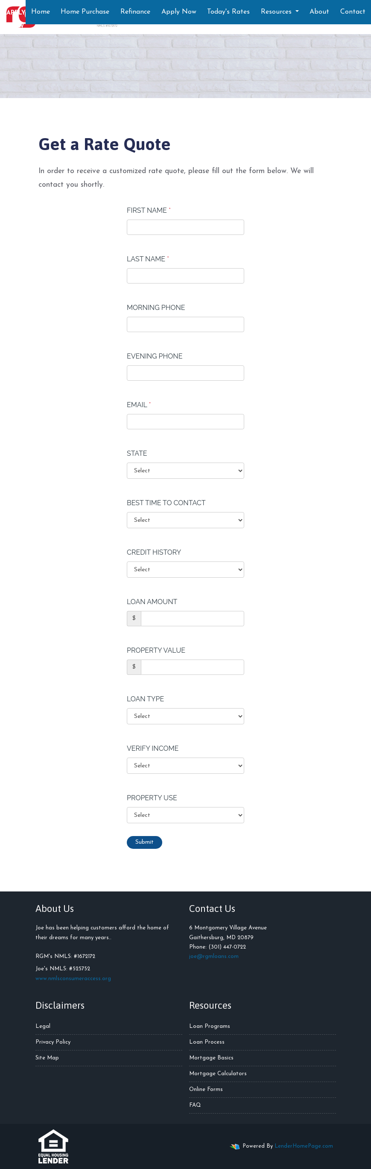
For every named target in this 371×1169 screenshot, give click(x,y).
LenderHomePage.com (304, 1146)
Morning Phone (156, 308)
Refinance (135, 12)
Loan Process (207, 1042)
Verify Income (152, 748)
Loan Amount (152, 602)
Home (40, 12)
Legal (42, 1026)
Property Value (156, 650)
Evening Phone (154, 356)
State (137, 453)
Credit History (154, 552)
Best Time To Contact (166, 503)
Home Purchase (85, 12)
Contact (352, 12)
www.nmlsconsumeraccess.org (73, 978)
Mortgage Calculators (218, 1073)
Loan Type (145, 699)
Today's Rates (228, 12)
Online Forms (206, 1089)
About (319, 12)
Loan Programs (209, 1026)
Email (139, 405)
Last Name (148, 259)
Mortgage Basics (211, 1058)
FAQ (195, 1105)
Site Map (47, 1058)
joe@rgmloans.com (214, 956)
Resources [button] (277, 12)
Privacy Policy (52, 1042)
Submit (144, 842)
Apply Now (178, 12)
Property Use (152, 798)
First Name (149, 210)
